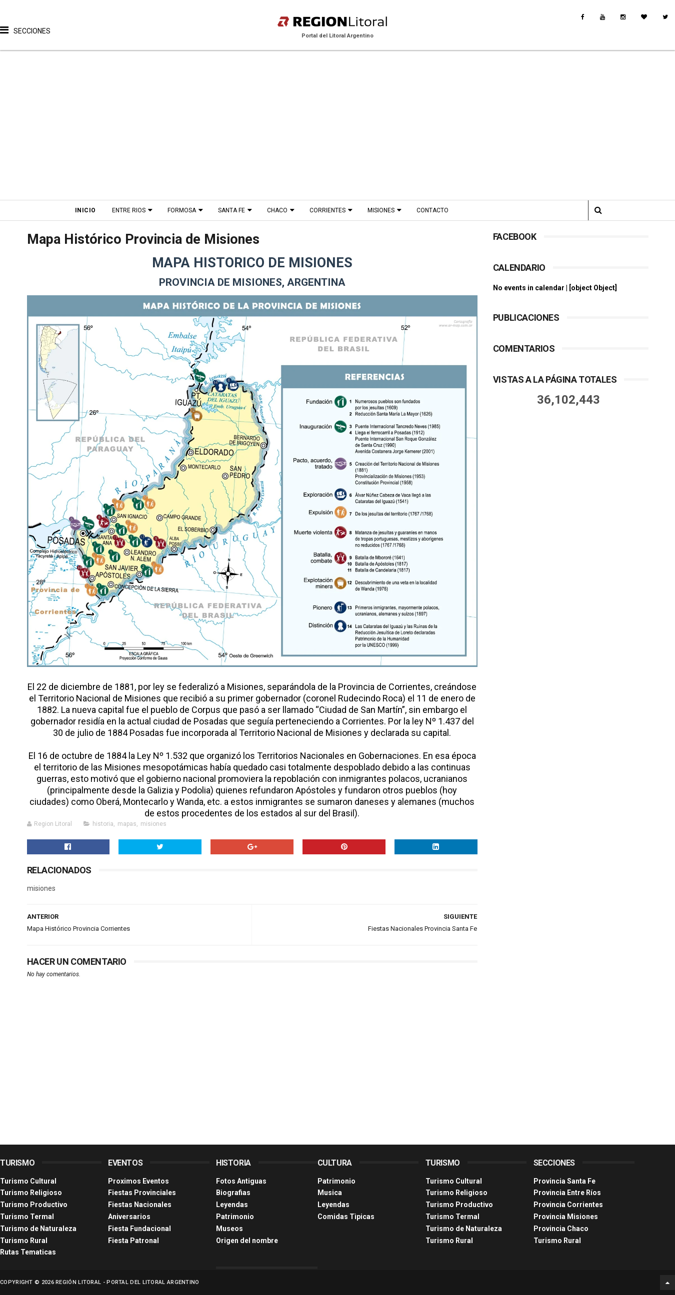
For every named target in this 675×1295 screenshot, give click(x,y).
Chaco (277, 210)
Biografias (233, 1193)
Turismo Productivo (34, 1205)
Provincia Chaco (561, 1229)
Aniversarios (129, 1217)
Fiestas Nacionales (140, 1205)
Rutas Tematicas (28, 1252)
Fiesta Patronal (133, 1241)
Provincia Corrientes (568, 1205)
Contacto (432, 210)
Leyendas (232, 1205)
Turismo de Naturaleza (38, 1229)
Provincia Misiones (566, 1217)
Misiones (381, 210)
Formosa (182, 210)
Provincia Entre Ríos (567, 1193)
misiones (153, 823)
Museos (229, 1229)
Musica (330, 1193)
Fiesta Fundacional (139, 1229)
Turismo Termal (27, 1217)
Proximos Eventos (138, 1181)
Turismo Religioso (31, 1193)
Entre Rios (129, 210)
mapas (127, 823)
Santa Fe (231, 210)
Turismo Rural (24, 1241)
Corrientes (328, 210)
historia (103, 823)
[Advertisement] (338, 125)
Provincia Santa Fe (565, 1181)
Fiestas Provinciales (142, 1193)
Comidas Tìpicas (346, 1217)
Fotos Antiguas (241, 1181)
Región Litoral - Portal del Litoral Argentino (128, 1282)
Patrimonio (235, 1217)
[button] (25, 22)
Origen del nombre (247, 1241)
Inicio (85, 210)
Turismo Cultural (28, 1181)
